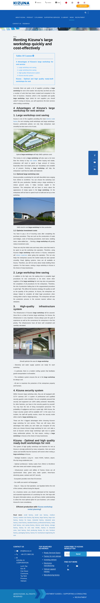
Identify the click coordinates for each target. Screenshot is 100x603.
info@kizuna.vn (26, 551)
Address (38, 2)
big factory (35, 517)
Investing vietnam (50, 560)
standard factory (32, 522)
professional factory (44, 522)
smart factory (22, 522)
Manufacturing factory (52, 575)
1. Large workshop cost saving (26, 67)
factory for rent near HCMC (29, 528)
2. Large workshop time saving (26, 70)
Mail (57, 2)
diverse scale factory (42, 525)
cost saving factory (28, 525)
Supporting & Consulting (75, 594)
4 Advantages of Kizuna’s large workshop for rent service (34, 63)
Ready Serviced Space (52, 553)
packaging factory (24, 533)
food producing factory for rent (37, 530)
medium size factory (25, 517)
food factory (22, 530)
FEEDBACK (26, 23)
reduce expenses (21, 255)
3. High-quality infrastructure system (28, 73)
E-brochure (83, 6)
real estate (33, 160)
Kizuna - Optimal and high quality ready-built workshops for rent (34, 80)
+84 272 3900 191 (27, 554)
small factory (28, 515)
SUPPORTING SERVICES (52, 17)
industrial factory (38, 520)
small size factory (41, 515)
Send (78, 554)
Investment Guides (52, 594)
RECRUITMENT (81, 597)
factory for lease (25, 520)
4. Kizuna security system (25, 75)
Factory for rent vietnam (52, 556)
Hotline (48, 2)
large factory (44, 517)
